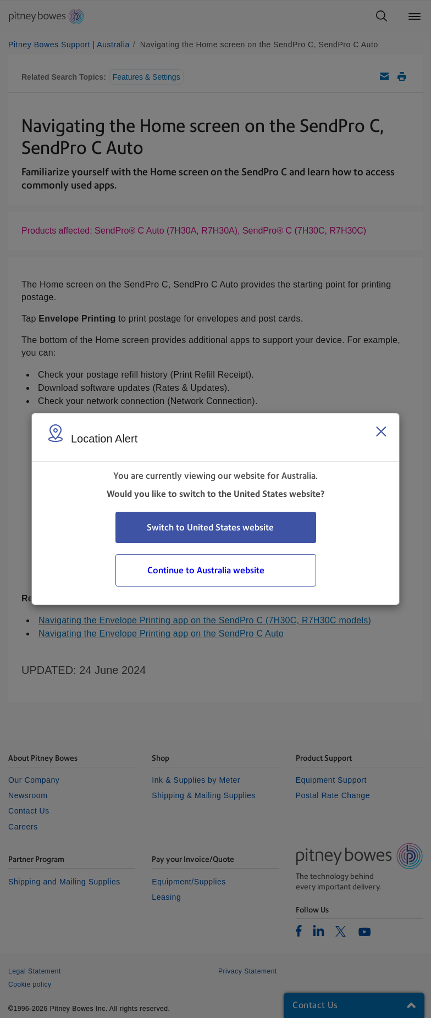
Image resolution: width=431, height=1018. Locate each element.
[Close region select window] (381, 431)
